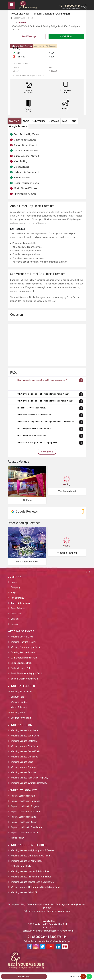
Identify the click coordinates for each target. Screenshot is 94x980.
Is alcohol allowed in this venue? (31, 408)
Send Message (28, 36)
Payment (81, 904)
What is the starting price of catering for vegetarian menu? (43, 394)
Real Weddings (58, 904)
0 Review (20, 22)
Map (64, 121)
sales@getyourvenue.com (35, 931)
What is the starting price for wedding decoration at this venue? (45, 422)
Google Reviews (18, 126)
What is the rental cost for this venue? (34, 415)
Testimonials (33, 904)
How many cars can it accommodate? (34, 428)
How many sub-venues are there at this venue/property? (42, 380)
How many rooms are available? (31, 435)
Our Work (44, 904)
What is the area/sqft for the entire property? (37, 442)
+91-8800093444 (69, 5)
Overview (14, 121)
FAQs (73, 121)
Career (47, 907)
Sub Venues (39, 121)
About (26, 121)
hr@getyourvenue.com (58, 911)
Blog (23, 904)
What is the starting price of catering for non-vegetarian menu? (45, 401)
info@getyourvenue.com (61, 931)
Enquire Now (24, 976)
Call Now (66, 36)
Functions (71, 904)
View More (47, 451)
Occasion (54, 121)
